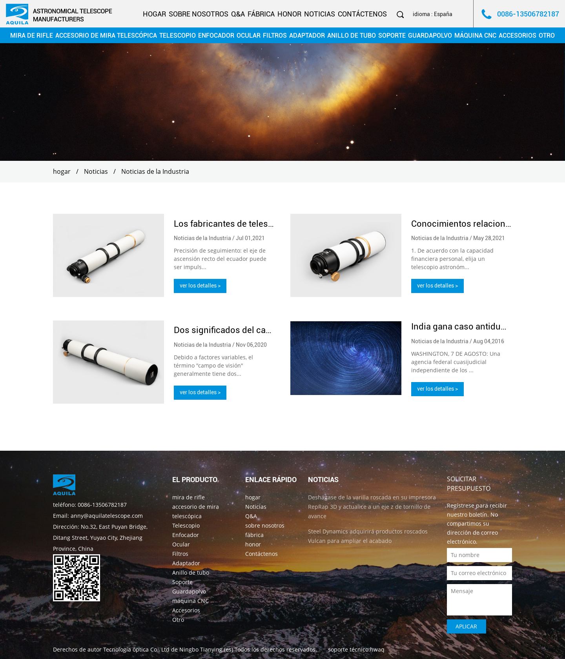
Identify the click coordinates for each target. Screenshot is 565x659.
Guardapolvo (430, 35)
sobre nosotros (198, 14)
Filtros (275, 35)
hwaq (377, 649)
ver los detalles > (200, 285)
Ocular (249, 35)
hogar (154, 14)
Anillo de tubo (351, 35)
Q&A (238, 14)
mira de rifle (31, 35)
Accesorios (517, 35)
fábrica (261, 14)
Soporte (392, 35)
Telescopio (177, 35)
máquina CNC (475, 35)
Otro (547, 35)
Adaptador (307, 35)
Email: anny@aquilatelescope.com (98, 515)
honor (289, 14)
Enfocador (216, 35)
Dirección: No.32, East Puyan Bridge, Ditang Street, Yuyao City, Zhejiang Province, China (100, 537)
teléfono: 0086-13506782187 (90, 504)
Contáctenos (362, 14)
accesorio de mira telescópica (106, 35)
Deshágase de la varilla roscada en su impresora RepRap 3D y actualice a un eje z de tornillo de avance (372, 506)
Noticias (319, 14)
